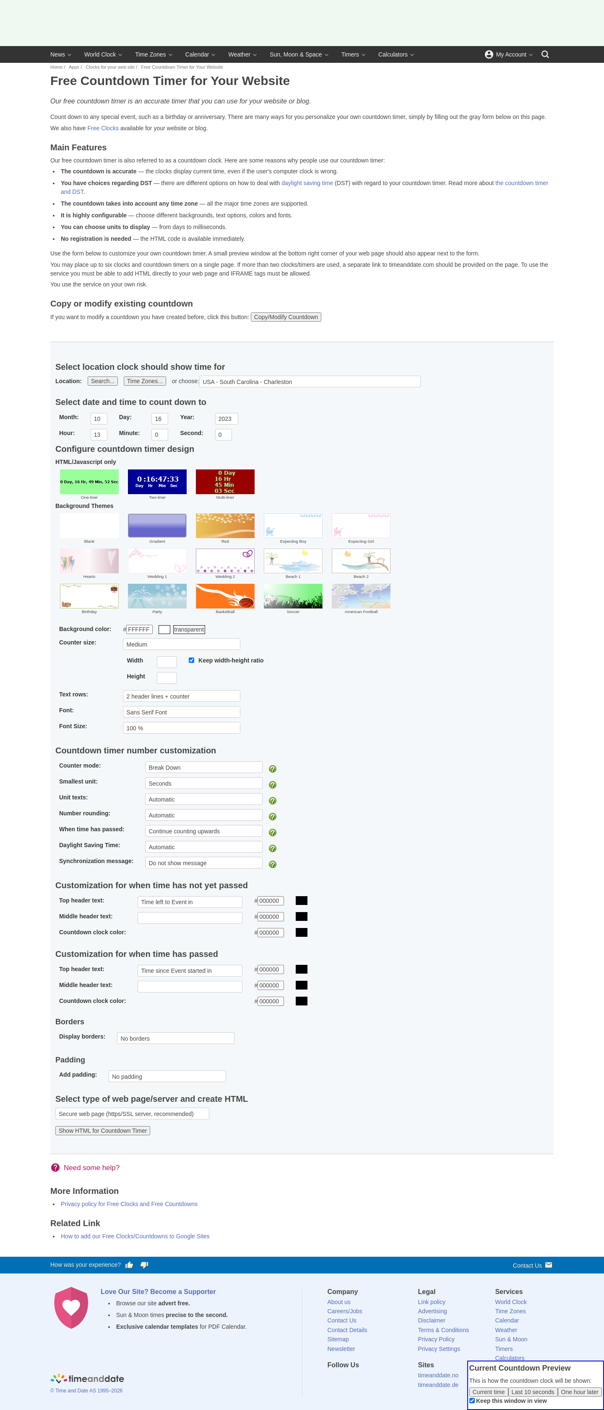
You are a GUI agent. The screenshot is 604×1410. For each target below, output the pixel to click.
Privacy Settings (439, 1349)
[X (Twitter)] (347, 1380)
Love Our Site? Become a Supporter (158, 1291)
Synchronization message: (96, 861)
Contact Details (347, 1330)
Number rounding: (84, 813)
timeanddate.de (438, 1385)
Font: (66, 710)
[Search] (545, 54)
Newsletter (341, 1349)
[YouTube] (390, 1380)
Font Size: (73, 726)
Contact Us (533, 1265)
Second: (191, 433)
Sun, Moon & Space (296, 54)
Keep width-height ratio (231, 660)
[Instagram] (376, 1380)
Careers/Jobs (345, 1311)
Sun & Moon (511, 1339)
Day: (125, 417)
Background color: (85, 629)
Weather (239, 54)
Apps (74, 67)
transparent (189, 629)
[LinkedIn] (362, 1380)
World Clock (100, 54)
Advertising (432, 1311)
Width (135, 660)
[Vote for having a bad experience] (144, 1265)
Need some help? (92, 1168)
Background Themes (84, 506)
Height (136, 676)
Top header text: (81, 900)
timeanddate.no (438, 1375)
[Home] (87, 1379)
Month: (69, 417)
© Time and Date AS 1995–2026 (86, 1391)
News (57, 54)
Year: (187, 417)
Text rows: (73, 694)
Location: (68, 381)
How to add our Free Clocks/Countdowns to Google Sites (135, 1236)
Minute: (129, 433)
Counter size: (77, 642)
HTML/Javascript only (85, 462)
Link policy (431, 1302)
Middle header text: (86, 916)
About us (339, 1302)
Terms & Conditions (443, 1330)
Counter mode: (80, 765)
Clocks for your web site (110, 67)
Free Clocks (103, 128)
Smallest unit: (78, 781)
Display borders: (82, 1036)
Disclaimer (431, 1320)
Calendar (197, 54)
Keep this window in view (511, 1400)
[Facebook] (334, 1380)
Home (56, 67)
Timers (350, 54)
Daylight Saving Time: (89, 845)
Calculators (393, 54)
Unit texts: (73, 797)
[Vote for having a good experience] (129, 1265)
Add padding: (78, 1074)
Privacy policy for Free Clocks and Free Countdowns (129, 1204)
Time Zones (150, 54)
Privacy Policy (436, 1339)
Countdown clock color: (92, 932)
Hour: (67, 433)
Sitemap (338, 1339)
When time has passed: (92, 829)
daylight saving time (307, 183)
